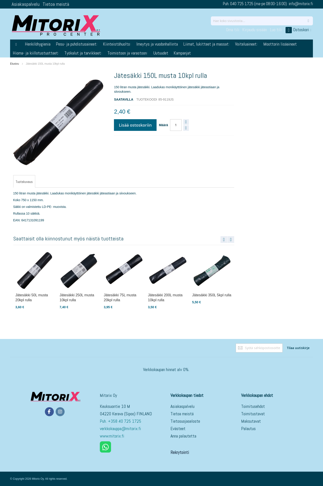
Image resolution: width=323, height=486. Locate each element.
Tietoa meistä (56, 4)
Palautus (248, 428)
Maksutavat (251, 421)
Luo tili (276, 30)
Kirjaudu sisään (254, 30)
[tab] (24, 182)
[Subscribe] (298, 347)
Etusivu (14, 63)
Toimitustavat (253, 414)
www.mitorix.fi (112, 436)
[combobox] (262, 20)
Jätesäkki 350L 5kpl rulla (211, 295)
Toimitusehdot (253, 406)
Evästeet (178, 428)
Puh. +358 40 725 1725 (121, 421)
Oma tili (232, 30)
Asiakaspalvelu (25, 4)
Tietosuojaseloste (185, 421)
